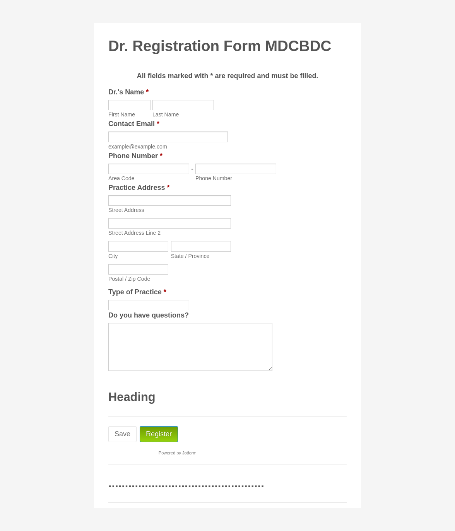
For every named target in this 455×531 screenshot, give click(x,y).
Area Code (121, 178)
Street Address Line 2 (134, 233)
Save (122, 434)
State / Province (190, 256)
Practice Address (138, 187)
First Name (121, 114)
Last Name (165, 114)
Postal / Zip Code (129, 279)
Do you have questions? (148, 315)
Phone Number (135, 156)
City (113, 256)
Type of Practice (137, 292)
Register (159, 434)
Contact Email (133, 124)
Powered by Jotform (178, 453)
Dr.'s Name (128, 92)
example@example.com (137, 146)
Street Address (126, 210)
